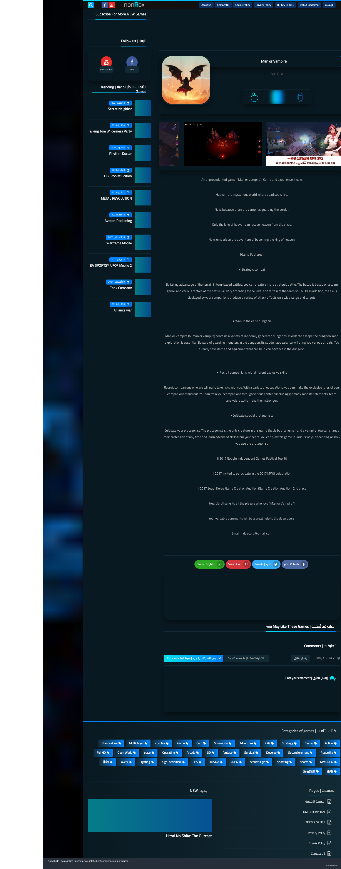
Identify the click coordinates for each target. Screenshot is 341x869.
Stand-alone (66, 720)
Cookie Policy (199, 4)
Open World (81, 729)
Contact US (180, 4)
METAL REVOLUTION (73, 198)
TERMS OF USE (242, 4)
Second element (255, 729)
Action (286, 720)
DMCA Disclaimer (266, 4)
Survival (206, 729)
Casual (265, 720)
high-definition (128, 739)
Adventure (202, 720)
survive (171, 739)
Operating (125, 729)
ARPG (191, 739)
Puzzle (137, 720)
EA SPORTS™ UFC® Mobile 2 (68, 265)
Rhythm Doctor (77, 153)
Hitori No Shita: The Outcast (145, 812)
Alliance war (79, 310)
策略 (287, 748)
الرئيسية (286, 4)
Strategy (244, 720)
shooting (239, 739)
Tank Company (78, 288)
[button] (324, 864)
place (104, 729)
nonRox (264, 855)
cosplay (117, 720)
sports (261, 739)
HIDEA (235, 74)
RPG (224, 720)
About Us (163, 4)
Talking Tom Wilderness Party (67, 131)
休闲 (62, 739)
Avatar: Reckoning (75, 220)
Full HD (57, 729)
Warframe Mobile (76, 243)
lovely (81, 739)
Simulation (177, 720)
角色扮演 (266, 748)
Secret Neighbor (77, 109)
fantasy (184, 729)
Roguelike (283, 729)
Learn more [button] (299, 865)
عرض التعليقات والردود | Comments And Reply (149, 635)
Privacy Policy (220, 4)
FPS (151, 739)
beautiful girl (214, 739)
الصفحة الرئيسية (272, 778)
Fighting (101, 739)
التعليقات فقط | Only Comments (202, 635)
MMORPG (283, 739)
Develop (228, 729)
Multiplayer (93, 720)
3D (165, 729)
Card (156, 720)
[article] (166, 584)
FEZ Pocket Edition (75, 176)
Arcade (147, 729)
